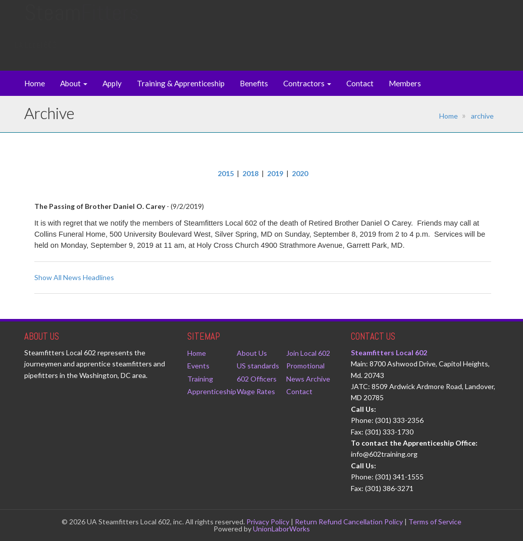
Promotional (305, 365)
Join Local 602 (308, 353)
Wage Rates (256, 391)
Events (198, 365)
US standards (258, 365)
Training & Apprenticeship (181, 83)
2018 (250, 173)
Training (200, 378)
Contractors (307, 83)
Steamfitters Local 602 (389, 352)
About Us (252, 353)
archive (482, 116)
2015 (226, 173)
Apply (112, 83)
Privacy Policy (267, 521)
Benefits (254, 83)
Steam (81, 22)
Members (405, 83)
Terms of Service (434, 521)
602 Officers (257, 378)
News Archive (308, 378)
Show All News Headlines (74, 277)
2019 (275, 173)
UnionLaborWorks (281, 528)
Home (34, 83)
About (73, 83)
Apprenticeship (211, 391)
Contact (360, 83)
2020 (300, 173)
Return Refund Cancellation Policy (349, 521)
